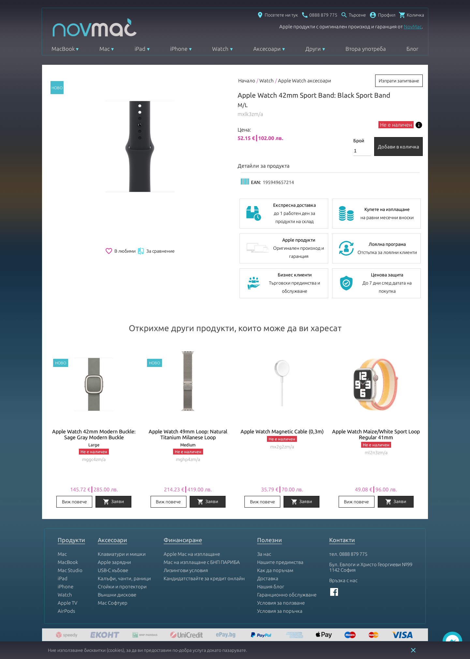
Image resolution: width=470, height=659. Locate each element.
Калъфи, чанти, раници (124, 578)
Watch (220, 49)
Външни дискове (117, 594)
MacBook (63, 49)
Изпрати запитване (399, 80)
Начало (246, 80)
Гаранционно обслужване (286, 594)
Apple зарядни (114, 562)
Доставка (267, 578)
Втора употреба (365, 49)
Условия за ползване (281, 603)
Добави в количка (398, 146)
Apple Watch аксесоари (304, 80)
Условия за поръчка (279, 611)
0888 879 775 (353, 554)
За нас (264, 554)
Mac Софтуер (112, 603)
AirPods (66, 611)
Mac (104, 49)
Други (313, 49)
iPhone (178, 49)
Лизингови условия (186, 570)
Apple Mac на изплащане (192, 554)
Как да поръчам (275, 570)
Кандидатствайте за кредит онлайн (204, 578)
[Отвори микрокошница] (411, 15)
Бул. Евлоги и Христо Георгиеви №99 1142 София (370, 567)
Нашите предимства (280, 562)
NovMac (413, 26)
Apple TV (67, 603)
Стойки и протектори (122, 586)
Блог (412, 49)
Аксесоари (267, 49)
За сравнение (156, 251)
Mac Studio (70, 570)
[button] (382, 15)
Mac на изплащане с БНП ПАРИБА (202, 562)
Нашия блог (270, 586)
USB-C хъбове (113, 570)
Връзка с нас (343, 580)
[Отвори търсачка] (353, 15)
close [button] (413, 650)
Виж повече (74, 501)
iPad (140, 49)
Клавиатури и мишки (122, 554)
